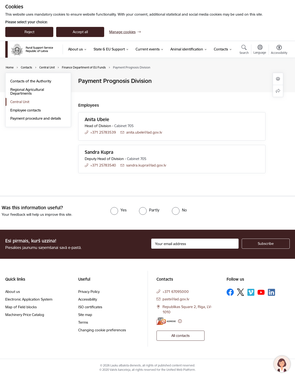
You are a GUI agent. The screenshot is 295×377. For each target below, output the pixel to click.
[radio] (118, 210)
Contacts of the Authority (30, 81)
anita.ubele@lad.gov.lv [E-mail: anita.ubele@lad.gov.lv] (144, 132)
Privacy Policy (89, 291)
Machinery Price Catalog (24, 314)
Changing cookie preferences (102, 330)
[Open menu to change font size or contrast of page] (279, 50)
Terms (83, 322)
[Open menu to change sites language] (260, 50)
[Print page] (278, 79)
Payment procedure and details (35, 118)
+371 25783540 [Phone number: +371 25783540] (103, 165)
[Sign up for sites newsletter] (266, 244)
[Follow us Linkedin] (271, 292)
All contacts (180, 335)
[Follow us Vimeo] (250, 292)
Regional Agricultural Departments (27, 91)
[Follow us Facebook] (230, 292)
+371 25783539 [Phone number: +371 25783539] (103, 132)
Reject (29, 32)
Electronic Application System (28, 299)
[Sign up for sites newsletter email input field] (195, 244)
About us (12, 291)
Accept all (80, 32)
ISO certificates (90, 307)
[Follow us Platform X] (240, 292)
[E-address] (166, 321)
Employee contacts (25, 110)
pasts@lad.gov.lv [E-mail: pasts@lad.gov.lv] (176, 299)
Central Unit (19, 101)
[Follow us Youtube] (261, 292)
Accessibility (87, 299)
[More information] (180, 321)
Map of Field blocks (21, 307)
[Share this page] (278, 91)
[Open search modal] (244, 50)
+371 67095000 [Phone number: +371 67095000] (176, 291)
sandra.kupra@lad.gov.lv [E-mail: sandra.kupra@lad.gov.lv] (146, 165)
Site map (85, 314)
